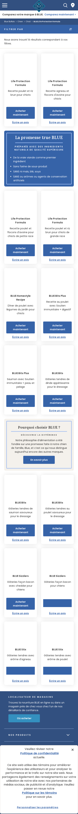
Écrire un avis (20, 122)
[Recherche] (65, 5)
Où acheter (24, 718)
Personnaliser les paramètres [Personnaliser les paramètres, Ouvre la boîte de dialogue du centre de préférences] (37, 807)
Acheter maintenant (20, 112)
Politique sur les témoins (39, 793)
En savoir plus (39, 460)
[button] (4, 5)
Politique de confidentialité (39, 753)
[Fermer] (72, 750)
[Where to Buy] (73, 5)
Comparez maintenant (59, 14)
